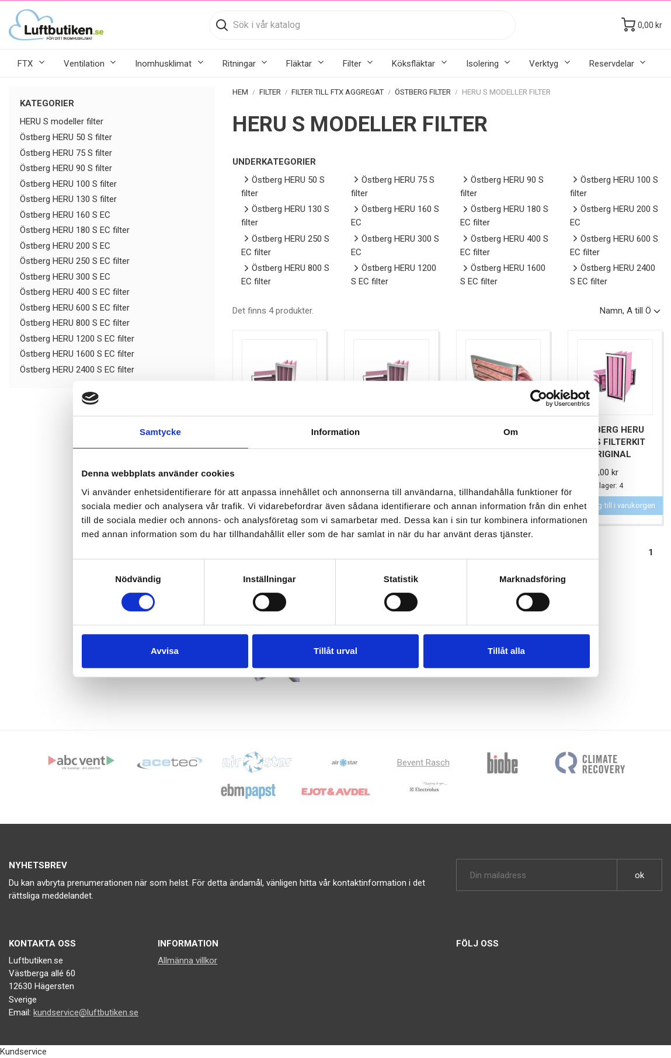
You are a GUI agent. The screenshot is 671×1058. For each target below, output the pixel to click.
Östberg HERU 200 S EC (65, 246)
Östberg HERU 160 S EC (65, 215)
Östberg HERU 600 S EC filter (75, 307)
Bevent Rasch (423, 762)
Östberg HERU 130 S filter (68, 199)
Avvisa (165, 651)
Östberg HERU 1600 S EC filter (77, 354)
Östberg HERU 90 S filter (66, 168)
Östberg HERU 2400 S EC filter (77, 369)
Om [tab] (510, 432)
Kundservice (23, 1051)
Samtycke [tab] (160, 432)
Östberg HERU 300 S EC (65, 277)
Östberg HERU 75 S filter (66, 153)
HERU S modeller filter (61, 121)
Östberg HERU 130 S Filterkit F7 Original (611, 442)
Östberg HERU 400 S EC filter (75, 292)
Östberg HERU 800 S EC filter (75, 323)
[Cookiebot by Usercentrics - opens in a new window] (539, 398)
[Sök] (362, 25)
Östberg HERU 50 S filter (66, 137)
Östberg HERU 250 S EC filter (75, 261)
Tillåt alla (506, 651)
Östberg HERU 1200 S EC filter (77, 338)
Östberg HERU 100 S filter (68, 184)
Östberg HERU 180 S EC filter (75, 230)
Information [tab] (335, 432)
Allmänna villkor (187, 960)
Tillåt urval (335, 651)
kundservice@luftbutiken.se (85, 1012)
